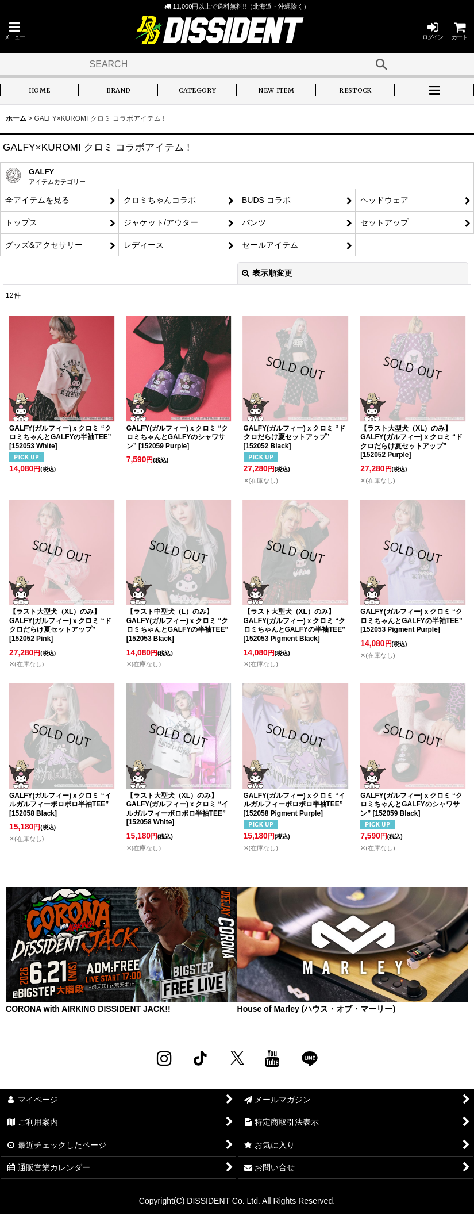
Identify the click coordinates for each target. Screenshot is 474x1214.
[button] (14, 31)
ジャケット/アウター (161, 222)
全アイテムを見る (37, 200)
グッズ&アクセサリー (44, 244)
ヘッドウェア (384, 200)
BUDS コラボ (266, 200)
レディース (144, 244)
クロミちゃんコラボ (160, 200)
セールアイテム (270, 244)
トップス (21, 222)
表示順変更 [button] (267, 273)
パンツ (254, 222)
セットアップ (384, 222)
